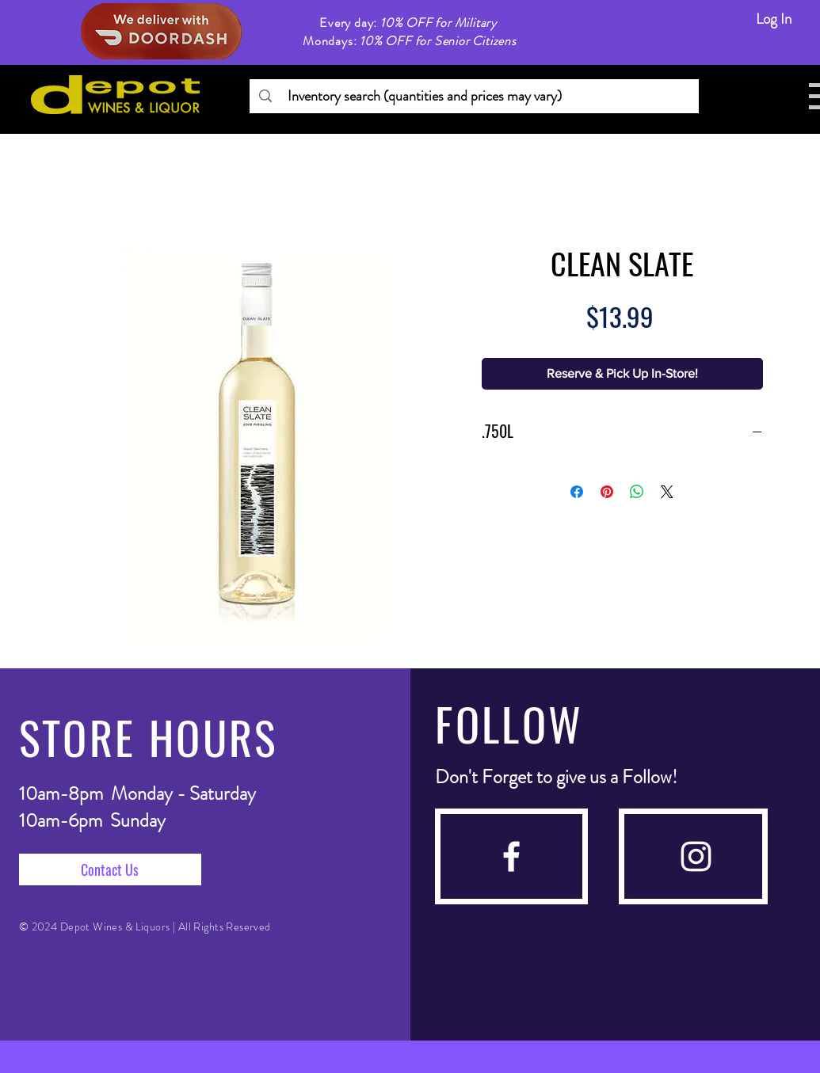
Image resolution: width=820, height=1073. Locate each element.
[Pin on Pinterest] (606, 491)
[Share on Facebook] (576, 491)
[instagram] (696, 856)
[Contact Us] (110, 869)
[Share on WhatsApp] (636, 491)
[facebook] (511, 856)
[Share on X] (667, 491)
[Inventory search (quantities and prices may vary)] (473, 96)
